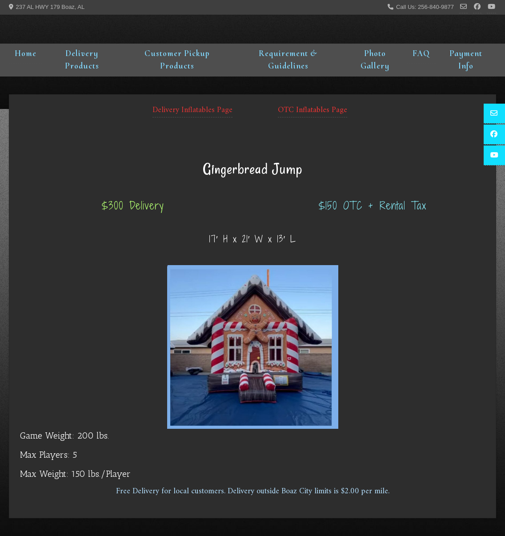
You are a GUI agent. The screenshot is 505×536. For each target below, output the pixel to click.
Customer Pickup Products (177, 59)
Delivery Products (82, 59)
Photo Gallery (375, 59)
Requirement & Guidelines (288, 59)
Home (25, 53)
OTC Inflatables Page (312, 110)
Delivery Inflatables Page (192, 110)
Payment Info (465, 59)
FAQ (421, 53)
